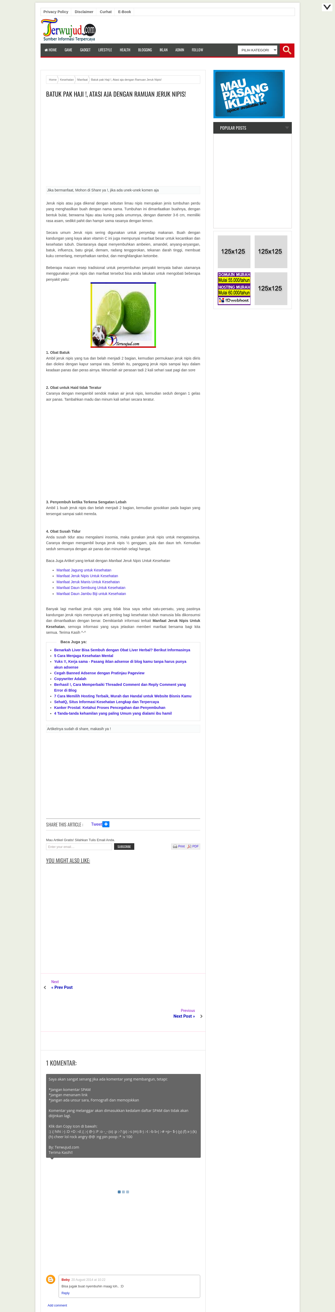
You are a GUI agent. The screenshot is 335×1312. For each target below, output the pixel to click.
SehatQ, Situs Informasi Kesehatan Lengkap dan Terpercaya (106, 702)
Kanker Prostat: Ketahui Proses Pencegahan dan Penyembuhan (109, 707)
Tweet (96, 824)
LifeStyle (105, 49)
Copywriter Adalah (70, 679)
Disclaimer (84, 12)
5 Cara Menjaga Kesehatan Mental (83, 656)
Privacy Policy (55, 12)
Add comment (57, 1276)
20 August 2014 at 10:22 (88, 1251)
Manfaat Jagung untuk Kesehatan (84, 570)
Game (68, 49)
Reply (66, 1264)
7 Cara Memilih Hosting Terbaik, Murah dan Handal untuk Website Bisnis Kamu (123, 696)
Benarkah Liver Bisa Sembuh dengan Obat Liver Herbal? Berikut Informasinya (122, 650)
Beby (66, 1251)
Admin (179, 49)
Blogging (145, 49)
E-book (124, 12)
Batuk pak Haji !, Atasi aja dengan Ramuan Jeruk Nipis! (116, 94)
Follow (197, 49)
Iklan (164, 49)
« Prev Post (62, 987)
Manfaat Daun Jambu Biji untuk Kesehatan (91, 594)
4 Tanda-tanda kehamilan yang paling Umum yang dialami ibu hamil (113, 713)
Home (50, 49)
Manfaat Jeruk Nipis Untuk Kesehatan (87, 576)
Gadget (85, 49)
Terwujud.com (165, 1296)
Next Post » (184, 987)
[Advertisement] (123, 143)
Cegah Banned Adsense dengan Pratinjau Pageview (99, 673)
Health (125, 49)
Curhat (106, 12)
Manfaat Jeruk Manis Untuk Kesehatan (88, 582)
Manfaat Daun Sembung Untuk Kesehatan (91, 588)
